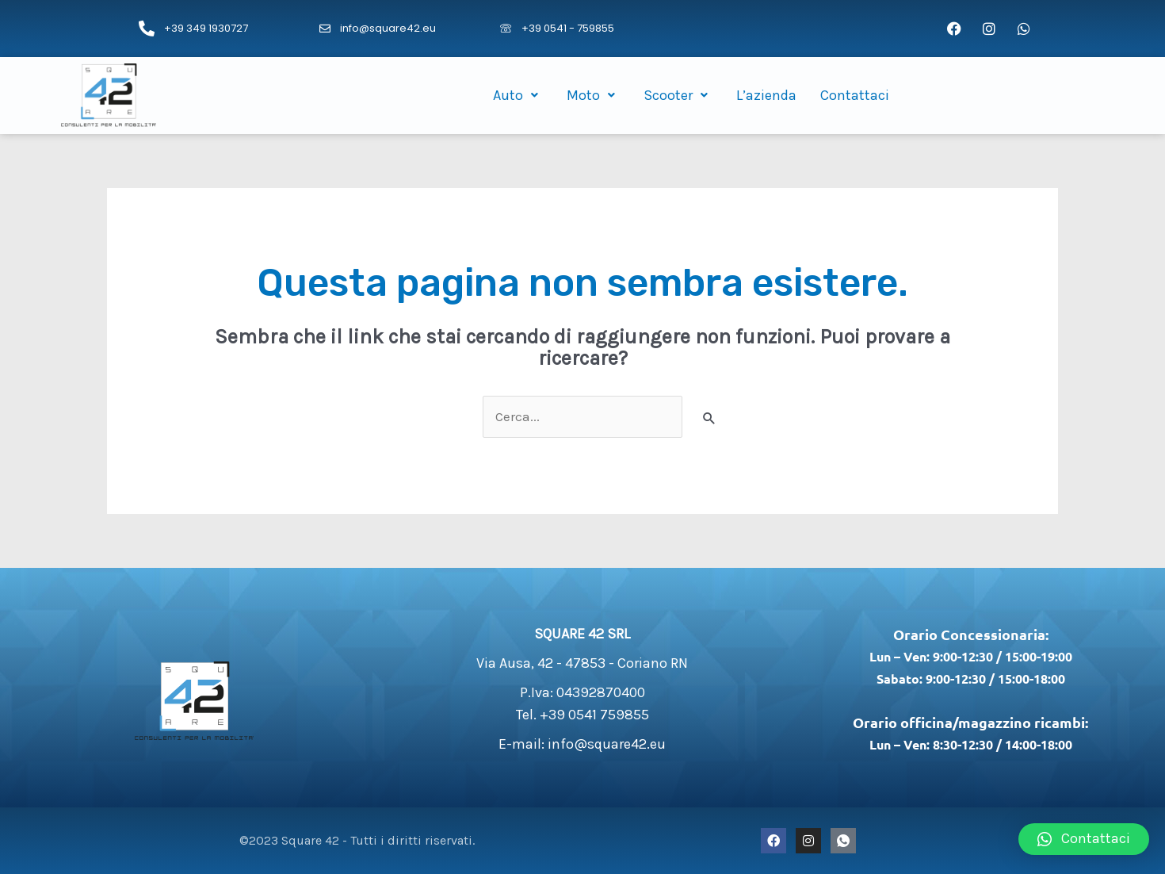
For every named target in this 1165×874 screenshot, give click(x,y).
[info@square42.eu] (324, 28)
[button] (1083, 839)
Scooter (678, 95)
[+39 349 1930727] (147, 28)
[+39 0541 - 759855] (505, 28)
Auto (518, 95)
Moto (593, 95)
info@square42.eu (388, 28)
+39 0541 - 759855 (567, 28)
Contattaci (854, 95)
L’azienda (766, 95)
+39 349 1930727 (206, 28)
